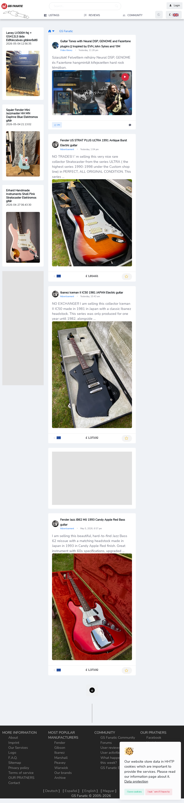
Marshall (61, 757)
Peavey (60, 762)
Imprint (13, 742)
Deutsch (51, 791)
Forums (106, 742)
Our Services (18, 747)
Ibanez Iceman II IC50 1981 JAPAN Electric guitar (91, 292)
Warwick (61, 768)
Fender (59, 742)
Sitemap (14, 762)
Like (57, 124)
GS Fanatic (66, 31)
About (13, 737)
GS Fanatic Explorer (115, 768)
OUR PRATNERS (21, 777)
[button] (174, 15)
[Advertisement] (23, 328)
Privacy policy (18, 768)
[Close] (134, 792)
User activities (111, 752)
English (90, 791)
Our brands (63, 772)
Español (71, 791)
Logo (12, 752)
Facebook (153, 737)
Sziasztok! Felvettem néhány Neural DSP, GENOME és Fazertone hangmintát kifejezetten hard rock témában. (91, 62)
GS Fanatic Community (117, 737)
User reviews (110, 747)
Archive (60, 777)
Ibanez (59, 752)
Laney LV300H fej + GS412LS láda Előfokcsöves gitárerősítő (21, 36)
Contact (14, 783)
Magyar (108, 791)
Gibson (59, 747)
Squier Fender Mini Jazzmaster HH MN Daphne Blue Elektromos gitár (22, 115)
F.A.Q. (12, 757)
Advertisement (67, 149)
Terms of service (21, 772)
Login (174, 5)
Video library (66, 50)
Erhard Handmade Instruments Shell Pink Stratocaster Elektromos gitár (21, 196)
